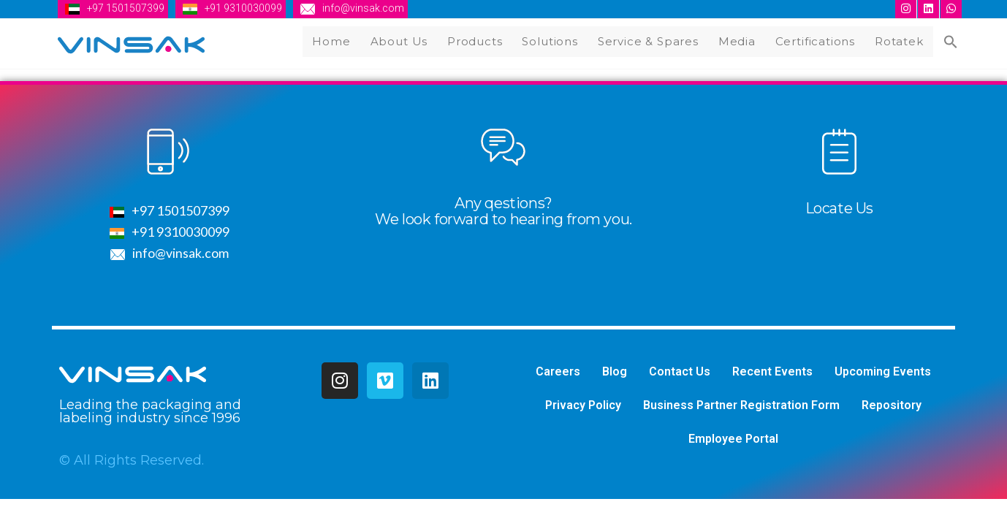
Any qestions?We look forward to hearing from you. (503, 212)
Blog (614, 373)
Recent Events (772, 373)
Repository (892, 406)
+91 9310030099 (244, 8)
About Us (406, 40)
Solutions (555, 40)
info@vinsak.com (365, 8)
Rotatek (902, 40)
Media (741, 40)
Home (340, 40)
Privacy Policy (583, 406)
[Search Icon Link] (951, 42)
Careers (558, 373)
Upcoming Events (883, 373)
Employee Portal (733, 440)
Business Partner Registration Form (741, 406)
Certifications (818, 40)
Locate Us (839, 209)
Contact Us (679, 373)
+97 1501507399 (126, 8)
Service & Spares (652, 40)
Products (481, 40)
